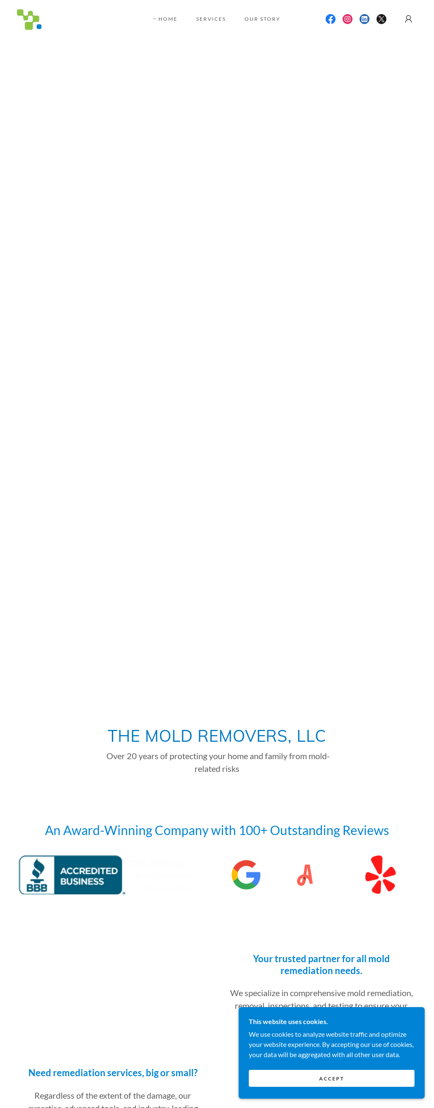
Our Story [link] (263, 19)
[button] (408, 19)
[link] (29, 18)
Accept (339, 1078)
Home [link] (168, 19)
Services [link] (211, 19)
